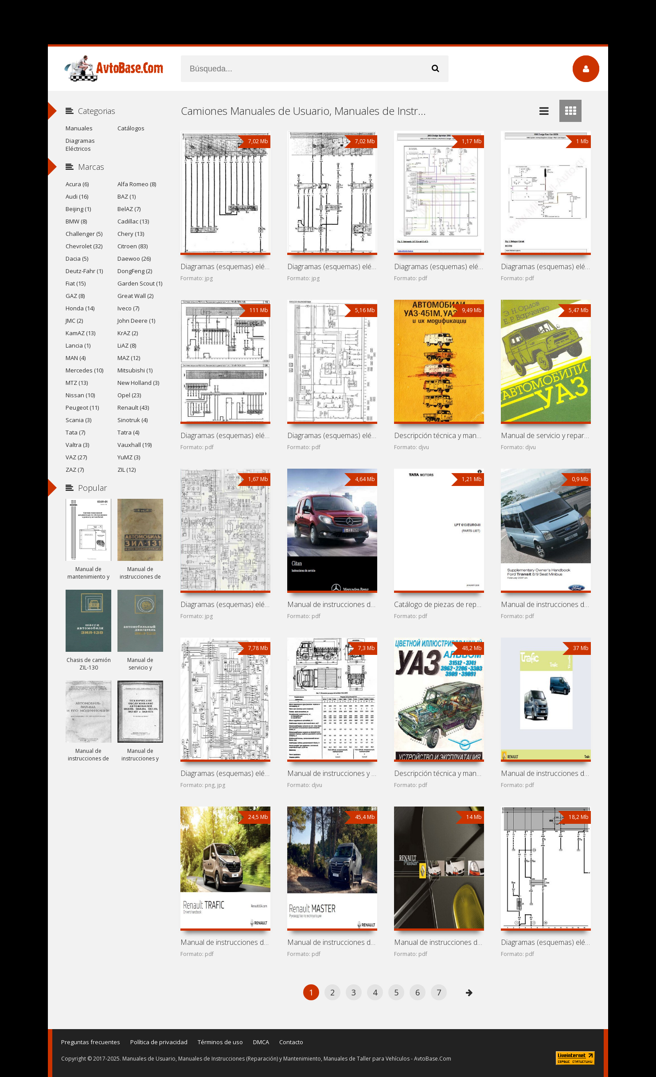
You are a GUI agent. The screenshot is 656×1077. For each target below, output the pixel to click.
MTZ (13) (77, 383)
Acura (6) (77, 184)
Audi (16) (77, 196)
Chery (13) (130, 234)
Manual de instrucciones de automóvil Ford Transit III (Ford (545, 604)
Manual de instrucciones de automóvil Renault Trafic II (545, 773)
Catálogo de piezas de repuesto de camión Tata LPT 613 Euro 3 (439, 604)
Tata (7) (75, 432)
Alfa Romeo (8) (136, 184)
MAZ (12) (128, 358)
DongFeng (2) (134, 271)
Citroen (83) (132, 246)
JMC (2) (74, 321)
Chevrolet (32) (84, 246)
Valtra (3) (77, 445)
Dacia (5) (77, 258)
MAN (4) (76, 358)
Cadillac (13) (133, 221)
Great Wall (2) (135, 296)
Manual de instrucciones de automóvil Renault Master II (439, 942)
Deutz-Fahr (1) (84, 271)
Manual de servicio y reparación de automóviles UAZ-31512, (545, 435)
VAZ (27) (76, 457)
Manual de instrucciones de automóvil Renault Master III (332, 942)
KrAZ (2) (127, 333)
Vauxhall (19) (134, 445)
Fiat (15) (76, 283)
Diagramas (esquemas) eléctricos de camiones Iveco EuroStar (332, 435)
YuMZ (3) (128, 457)
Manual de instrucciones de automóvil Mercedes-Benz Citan (332, 604)
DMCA (261, 1042)
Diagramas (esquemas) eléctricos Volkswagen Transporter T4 (545, 942)
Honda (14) (80, 308)
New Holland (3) (138, 383)
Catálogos (130, 128)
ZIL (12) (126, 470)
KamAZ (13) (80, 333)
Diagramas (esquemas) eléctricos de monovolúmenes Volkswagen (225, 435)
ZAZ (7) (75, 470)
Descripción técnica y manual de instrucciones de (439, 435)
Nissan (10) (80, 395)
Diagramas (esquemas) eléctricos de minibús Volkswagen (332, 266)
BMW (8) (76, 221)
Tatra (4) (128, 432)
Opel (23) (129, 395)
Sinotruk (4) (132, 420)
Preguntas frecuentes (90, 1042)
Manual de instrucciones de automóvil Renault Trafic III (225, 942)
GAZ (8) (75, 296)
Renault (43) (133, 407)
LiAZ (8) (126, 345)
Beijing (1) (78, 209)
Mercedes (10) (84, 370)
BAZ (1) (126, 196)
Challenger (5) (84, 234)
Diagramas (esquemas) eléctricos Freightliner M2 (225, 604)
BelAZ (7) (129, 209)
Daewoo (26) (134, 258)
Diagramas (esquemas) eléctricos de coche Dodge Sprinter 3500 (439, 266)
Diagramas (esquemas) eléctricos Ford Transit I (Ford (225, 773)
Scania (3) (78, 420)
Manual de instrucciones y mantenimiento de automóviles (332, 773)
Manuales (79, 128)
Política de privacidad (158, 1042)
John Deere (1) (136, 321)
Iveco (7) (128, 308)
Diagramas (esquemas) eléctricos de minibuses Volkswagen (225, 266)
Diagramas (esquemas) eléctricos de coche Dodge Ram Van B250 (545, 266)
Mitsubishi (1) (134, 370)
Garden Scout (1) (139, 283)
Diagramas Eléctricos (80, 145)
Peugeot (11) (82, 407)
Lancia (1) (78, 345)
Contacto (291, 1042)
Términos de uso (220, 1042)
